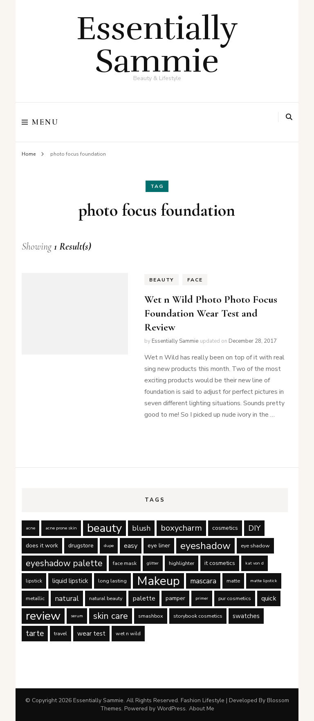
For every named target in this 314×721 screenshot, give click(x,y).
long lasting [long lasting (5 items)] (112, 580)
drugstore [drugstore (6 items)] (81, 545)
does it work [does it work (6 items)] (42, 545)
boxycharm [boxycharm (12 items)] (181, 527)
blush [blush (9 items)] (141, 528)
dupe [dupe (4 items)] (109, 545)
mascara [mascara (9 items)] (203, 581)
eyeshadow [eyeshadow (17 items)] (205, 545)
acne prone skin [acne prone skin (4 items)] (61, 528)
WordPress (171, 708)
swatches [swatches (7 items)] (246, 616)
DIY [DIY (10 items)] (254, 528)
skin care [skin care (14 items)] (110, 616)
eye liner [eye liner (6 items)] (159, 545)
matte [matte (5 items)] (233, 580)
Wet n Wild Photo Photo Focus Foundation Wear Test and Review (210, 313)
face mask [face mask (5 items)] (125, 563)
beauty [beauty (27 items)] (104, 528)
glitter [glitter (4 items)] (153, 563)
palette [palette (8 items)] (143, 598)
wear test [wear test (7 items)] (91, 633)
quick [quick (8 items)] (268, 598)
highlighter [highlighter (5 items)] (181, 563)
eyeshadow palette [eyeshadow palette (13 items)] (64, 563)
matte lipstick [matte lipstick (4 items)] (263, 581)
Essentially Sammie (157, 44)
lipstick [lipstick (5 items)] (34, 580)
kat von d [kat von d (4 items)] (254, 563)
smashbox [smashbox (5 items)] (150, 615)
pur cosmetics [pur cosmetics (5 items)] (234, 598)
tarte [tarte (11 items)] (35, 633)
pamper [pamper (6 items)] (175, 598)
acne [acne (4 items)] (30, 528)
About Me (201, 708)
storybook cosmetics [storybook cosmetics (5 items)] (197, 615)
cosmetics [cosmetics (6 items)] (225, 528)
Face (194, 280)
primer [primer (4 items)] (201, 598)
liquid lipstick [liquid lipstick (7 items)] (70, 581)
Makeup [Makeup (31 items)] (158, 581)
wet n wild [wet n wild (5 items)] (128, 633)
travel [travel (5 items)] (60, 633)
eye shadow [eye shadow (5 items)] (255, 545)
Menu (40, 122)
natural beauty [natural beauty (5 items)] (105, 598)
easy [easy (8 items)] (130, 545)
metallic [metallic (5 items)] (35, 598)
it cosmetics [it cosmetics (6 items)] (219, 563)
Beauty (161, 280)
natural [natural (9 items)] (67, 598)
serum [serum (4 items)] (77, 616)
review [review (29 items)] (43, 616)
